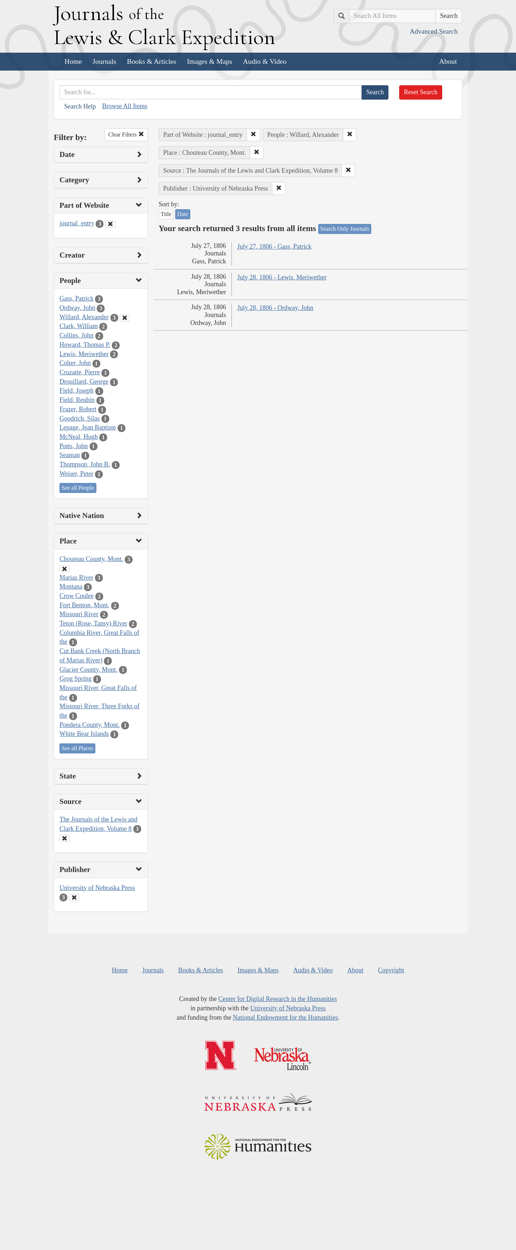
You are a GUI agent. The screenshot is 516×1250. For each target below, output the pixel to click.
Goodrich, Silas (79, 418)
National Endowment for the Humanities (285, 1017)
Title (166, 214)
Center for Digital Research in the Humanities (277, 998)
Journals (104, 61)
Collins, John (76, 335)
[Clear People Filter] (125, 317)
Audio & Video (265, 61)
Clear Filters (126, 134)
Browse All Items (124, 106)
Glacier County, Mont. (88, 669)
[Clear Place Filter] (64, 569)
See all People (78, 488)
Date (182, 214)
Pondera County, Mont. (89, 724)
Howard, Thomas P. (84, 344)
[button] (253, 134)
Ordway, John (77, 307)
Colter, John (75, 363)
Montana (70, 586)
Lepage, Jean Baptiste (87, 427)
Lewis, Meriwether (84, 354)
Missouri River (79, 614)
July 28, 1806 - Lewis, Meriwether (281, 277)
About (448, 61)
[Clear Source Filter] (64, 838)
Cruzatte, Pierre (79, 372)
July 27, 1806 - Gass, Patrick (274, 246)
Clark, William (78, 326)
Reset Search (420, 92)
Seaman (69, 455)
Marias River (76, 577)
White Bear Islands (84, 733)
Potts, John (73, 446)
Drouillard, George (84, 381)
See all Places (77, 748)
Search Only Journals (344, 229)
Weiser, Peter (76, 473)
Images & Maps (209, 61)
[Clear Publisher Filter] (74, 897)
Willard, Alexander (84, 317)
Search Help (80, 106)
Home (73, 61)
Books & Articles (151, 61)
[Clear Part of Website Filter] (110, 224)
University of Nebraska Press (97, 887)
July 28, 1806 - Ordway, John (275, 307)
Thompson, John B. (84, 464)
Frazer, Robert (77, 409)
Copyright (391, 970)
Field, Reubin (77, 399)
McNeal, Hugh (78, 436)
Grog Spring (75, 678)
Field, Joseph (76, 390)
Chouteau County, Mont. (91, 558)
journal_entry (76, 223)
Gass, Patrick (76, 298)
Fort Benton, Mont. (84, 605)
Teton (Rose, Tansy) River (93, 623)
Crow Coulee (76, 595)
